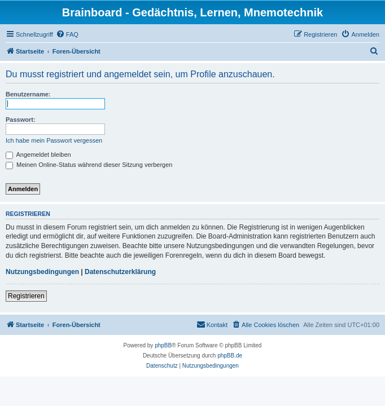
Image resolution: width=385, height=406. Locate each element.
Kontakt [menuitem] (212, 324)
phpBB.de (229, 355)
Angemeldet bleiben (38, 154)
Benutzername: (28, 94)
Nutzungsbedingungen (42, 272)
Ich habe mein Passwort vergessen (54, 140)
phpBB (163, 345)
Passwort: (21, 119)
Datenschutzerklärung (120, 272)
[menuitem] (67, 34)
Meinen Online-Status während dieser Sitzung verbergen (89, 164)
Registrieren (26, 296)
